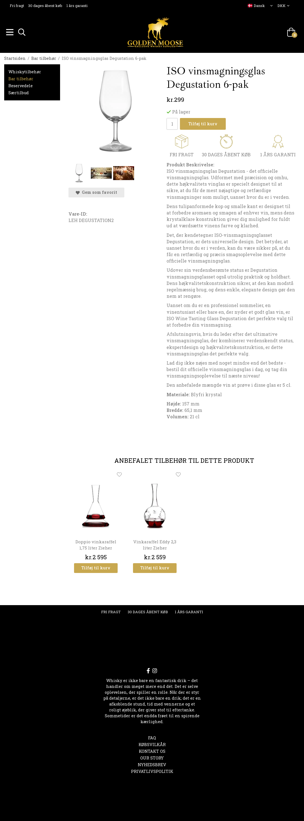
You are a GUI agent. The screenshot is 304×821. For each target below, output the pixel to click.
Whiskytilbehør (24, 71)
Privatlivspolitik (152, 770)
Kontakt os (152, 750)
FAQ (152, 737)
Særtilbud (18, 92)
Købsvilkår (152, 743)
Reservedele (20, 85)
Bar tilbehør (20, 78)
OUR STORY (152, 757)
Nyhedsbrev (152, 763)
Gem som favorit (96, 191)
